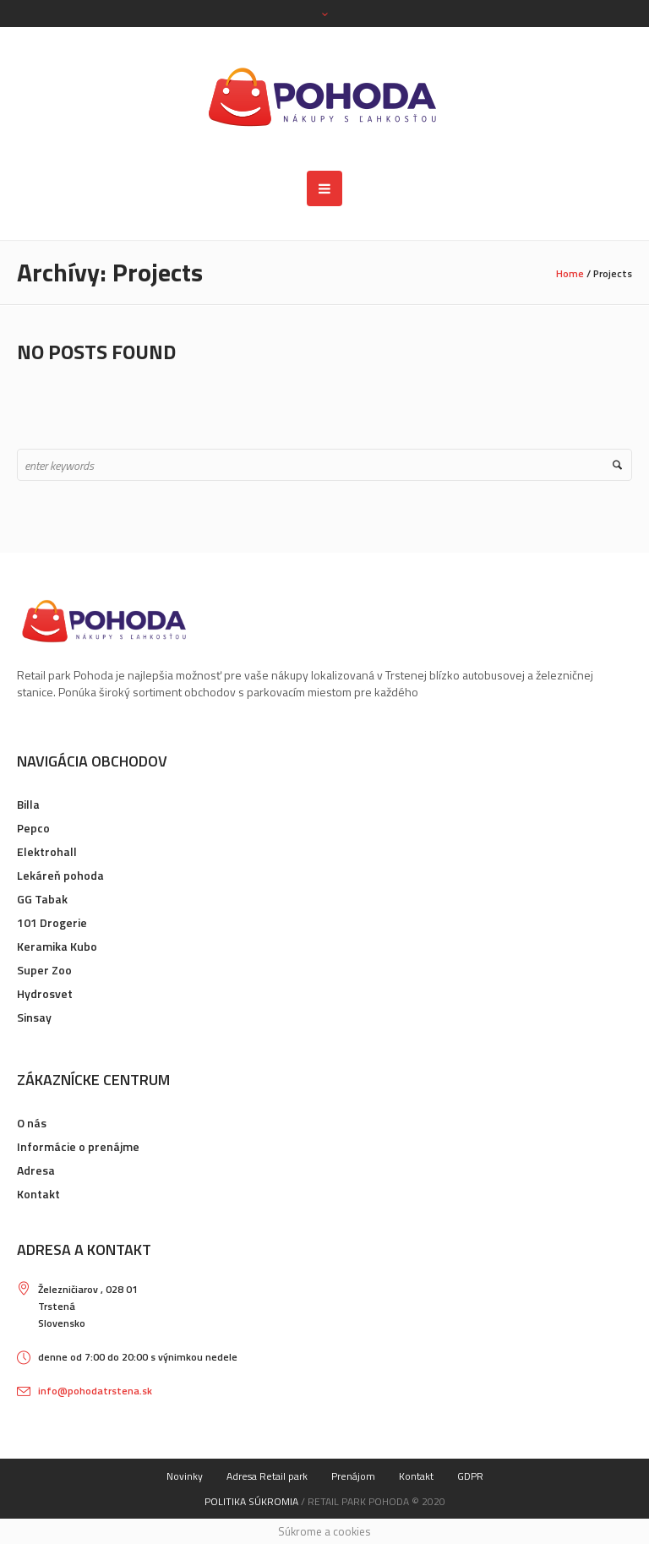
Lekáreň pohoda (60, 875)
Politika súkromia (251, 1501)
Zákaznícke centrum (93, 1079)
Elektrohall (47, 851)
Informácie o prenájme (78, 1146)
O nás (31, 1123)
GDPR (470, 1476)
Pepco (33, 828)
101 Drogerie (52, 922)
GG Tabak (42, 899)
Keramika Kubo (57, 946)
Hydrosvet (45, 993)
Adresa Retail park (267, 1476)
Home (570, 273)
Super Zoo (44, 970)
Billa (28, 804)
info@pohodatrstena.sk (95, 1391)
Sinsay (34, 1017)
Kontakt (38, 1194)
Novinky (184, 1476)
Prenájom (353, 1476)
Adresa (36, 1170)
